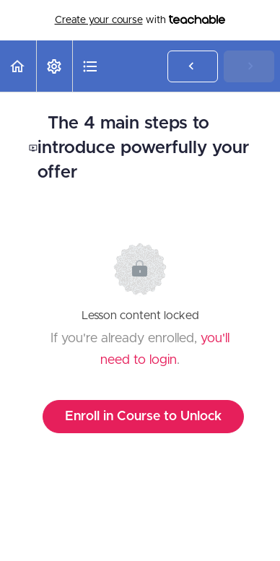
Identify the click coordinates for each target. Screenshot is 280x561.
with (140, 20)
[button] (18, 66)
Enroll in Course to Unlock (143, 416)
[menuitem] (54, 66)
